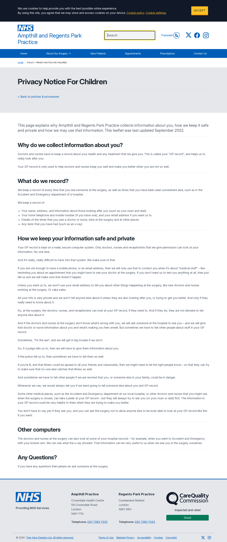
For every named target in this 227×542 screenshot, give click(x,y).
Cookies (158, 537)
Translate (170, 35)
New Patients (98, 53)
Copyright (171, 537)
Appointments (133, 53)
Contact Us (200, 53)
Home (23, 53)
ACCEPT (199, 10)
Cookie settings (156, 13)
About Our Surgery (58, 53)
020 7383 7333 (97, 522)
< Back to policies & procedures (38, 96)
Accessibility (144, 537)
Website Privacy (125, 537)
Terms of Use (106, 537)
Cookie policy (135, 13)
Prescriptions (167, 53)
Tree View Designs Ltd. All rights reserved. (50, 537)
